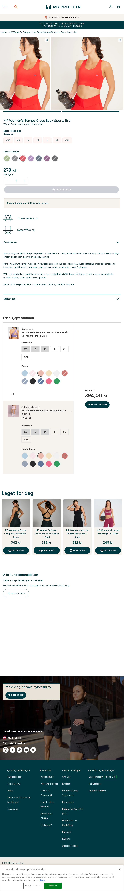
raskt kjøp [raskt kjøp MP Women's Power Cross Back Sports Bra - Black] (47, 550)
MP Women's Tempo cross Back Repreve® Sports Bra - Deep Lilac (43, 32)
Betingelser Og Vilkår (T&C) (72, 811)
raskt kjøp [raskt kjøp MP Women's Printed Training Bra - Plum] (108, 550)
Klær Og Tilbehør (49, 783)
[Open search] (16, 7)
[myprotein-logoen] (63, 7)
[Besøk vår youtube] (26, 750)
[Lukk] (119, 869)
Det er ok (53, 886)
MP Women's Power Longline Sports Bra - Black (16, 534)
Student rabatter (97, 790)
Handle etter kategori (47, 804)
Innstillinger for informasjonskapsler (23, 731)
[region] (62, 878)
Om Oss (66, 776)
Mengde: (9, 174)
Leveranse (12, 809)
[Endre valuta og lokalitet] (62, 738)
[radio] (8, 140)
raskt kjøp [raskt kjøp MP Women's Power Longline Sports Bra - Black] (16, 550)
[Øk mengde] (25, 180)
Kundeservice (14, 776)
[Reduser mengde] (7, 180)
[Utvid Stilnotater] (62, 299)
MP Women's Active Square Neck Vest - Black (77, 534)
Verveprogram (103, 777)
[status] (16, 180)
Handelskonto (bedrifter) (69, 822)
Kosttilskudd (47, 776)
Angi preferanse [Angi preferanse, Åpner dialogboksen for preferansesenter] (32, 886)
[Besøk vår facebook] (12, 750)
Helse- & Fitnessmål (46, 793)
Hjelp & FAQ (13, 783)
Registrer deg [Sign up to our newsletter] (16, 695)
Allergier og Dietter (46, 816)
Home (4, 32)
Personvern (68, 802)
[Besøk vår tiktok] (19, 750)
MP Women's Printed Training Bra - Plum (108, 532)
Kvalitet (66, 783)
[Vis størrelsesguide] (12, 131)
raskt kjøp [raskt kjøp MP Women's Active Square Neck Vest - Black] (77, 550)
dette (42, 880)
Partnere (66, 832)
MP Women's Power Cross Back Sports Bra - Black (47, 534)
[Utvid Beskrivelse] (62, 242)
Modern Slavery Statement (70, 793)
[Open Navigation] (5, 7)
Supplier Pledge (70, 845)
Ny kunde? (46, 825)
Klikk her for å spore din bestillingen (19, 799)
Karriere (66, 838)
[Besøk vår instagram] (6, 750)
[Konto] (111, 7)
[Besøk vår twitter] (33, 750)
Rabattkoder (95, 783)
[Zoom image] (46, 40)
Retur (10, 790)
